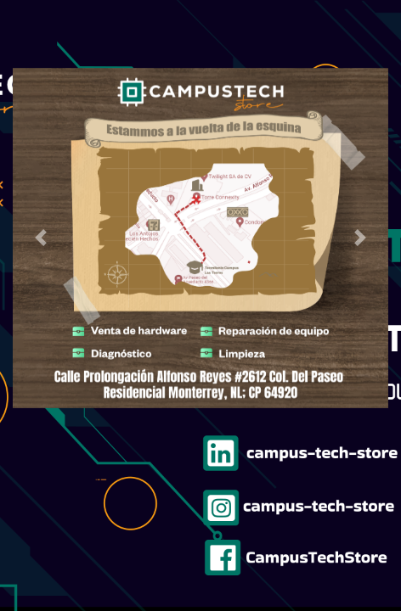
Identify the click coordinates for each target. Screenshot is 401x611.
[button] (41, 238)
